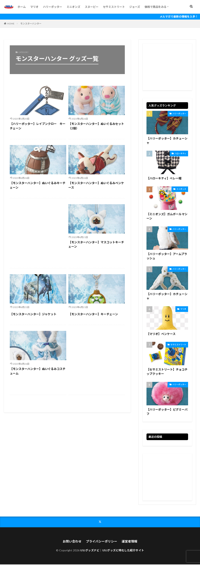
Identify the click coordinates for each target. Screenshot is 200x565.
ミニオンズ (73, 6)
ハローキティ (180, 153)
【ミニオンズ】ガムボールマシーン (167, 216)
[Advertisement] (38, 233)
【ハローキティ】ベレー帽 (163, 178)
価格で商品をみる (155, 6)
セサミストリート (114, 6)
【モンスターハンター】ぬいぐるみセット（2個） (96, 126)
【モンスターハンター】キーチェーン (93, 314)
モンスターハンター (30, 23)
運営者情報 (129, 542)
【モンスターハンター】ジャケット (33, 314)
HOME (10, 23)
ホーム (22, 6)
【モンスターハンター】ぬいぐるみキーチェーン (37, 185)
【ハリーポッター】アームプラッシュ (166, 256)
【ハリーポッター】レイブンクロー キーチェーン (37, 126)
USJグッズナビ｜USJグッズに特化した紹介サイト (112, 550)
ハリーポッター (52, 6)
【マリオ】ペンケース (161, 334)
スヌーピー (91, 6)
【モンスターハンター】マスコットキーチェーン (96, 244)
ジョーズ (134, 6)
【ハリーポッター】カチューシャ (167, 141)
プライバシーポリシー (101, 542)
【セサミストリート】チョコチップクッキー (167, 372)
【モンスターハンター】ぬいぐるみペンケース (96, 185)
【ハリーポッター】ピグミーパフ (167, 412)
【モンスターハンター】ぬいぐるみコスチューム (37, 371)
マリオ (34, 6)
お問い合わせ (72, 542)
